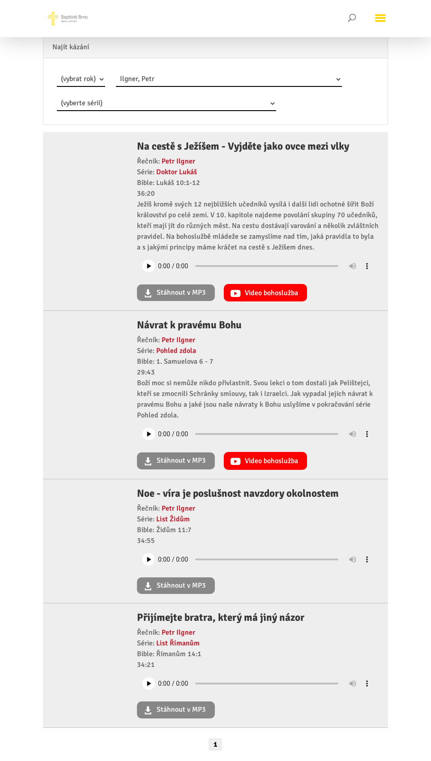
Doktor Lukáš (176, 172)
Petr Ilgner (178, 161)
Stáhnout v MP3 (180, 292)
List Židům (173, 519)
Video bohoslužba (270, 292)
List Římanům (178, 643)
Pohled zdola (176, 350)
